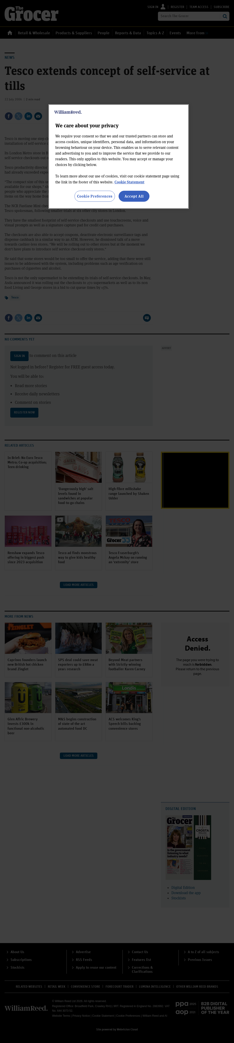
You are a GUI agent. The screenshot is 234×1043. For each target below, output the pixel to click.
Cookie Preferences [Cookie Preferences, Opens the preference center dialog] (94, 196)
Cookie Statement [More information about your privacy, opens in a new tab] (129, 182)
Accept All (134, 196)
